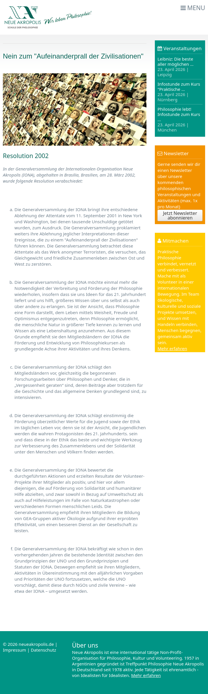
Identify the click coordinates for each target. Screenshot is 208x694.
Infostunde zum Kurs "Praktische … (178, 91)
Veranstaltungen (179, 48)
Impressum (14, 650)
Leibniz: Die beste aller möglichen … (175, 66)
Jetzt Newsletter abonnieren (180, 215)
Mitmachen (173, 240)
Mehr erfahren (172, 348)
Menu (193, 7)
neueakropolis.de (36, 644)
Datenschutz (43, 650)
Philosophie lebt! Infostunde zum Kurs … (178, 119)
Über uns (85, 645)
